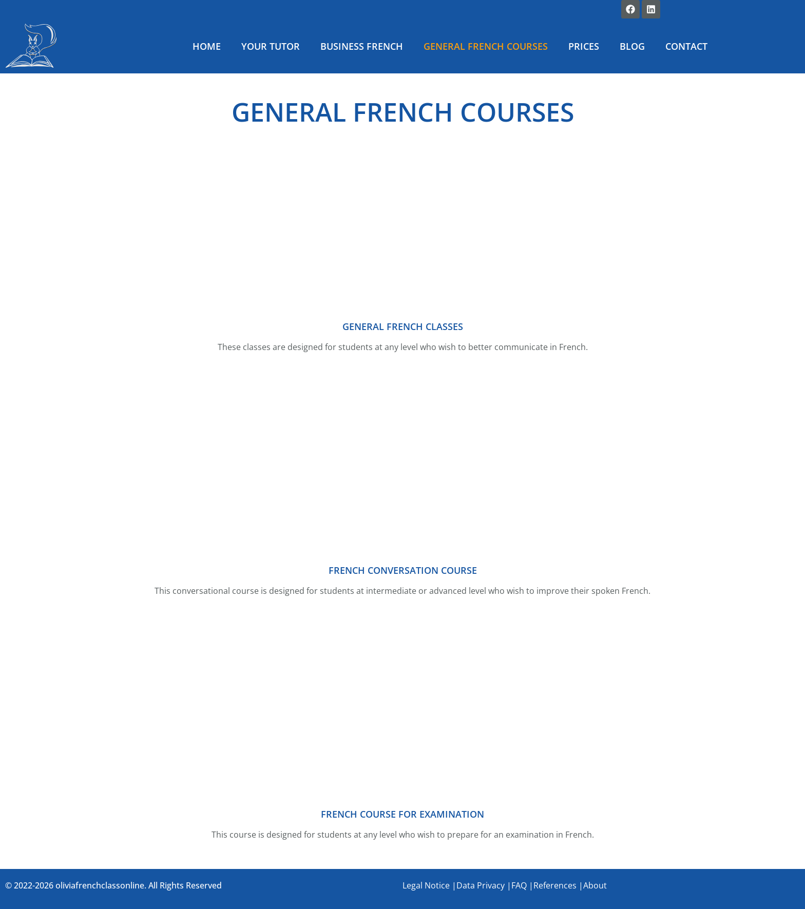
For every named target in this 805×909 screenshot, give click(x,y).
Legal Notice (426, 885)
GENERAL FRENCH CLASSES (402, 326)
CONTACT (686, 46)
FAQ (519, 885)
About (595, 885)
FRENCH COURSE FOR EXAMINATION (402, 814)
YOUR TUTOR (270, 46)
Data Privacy (480, 885)
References (555, 885)
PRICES (583, 46)
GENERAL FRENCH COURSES (486, 46)
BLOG (632, 46)
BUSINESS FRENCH (361, 46)
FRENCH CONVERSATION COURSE (403, 570)
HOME (207, 46)
